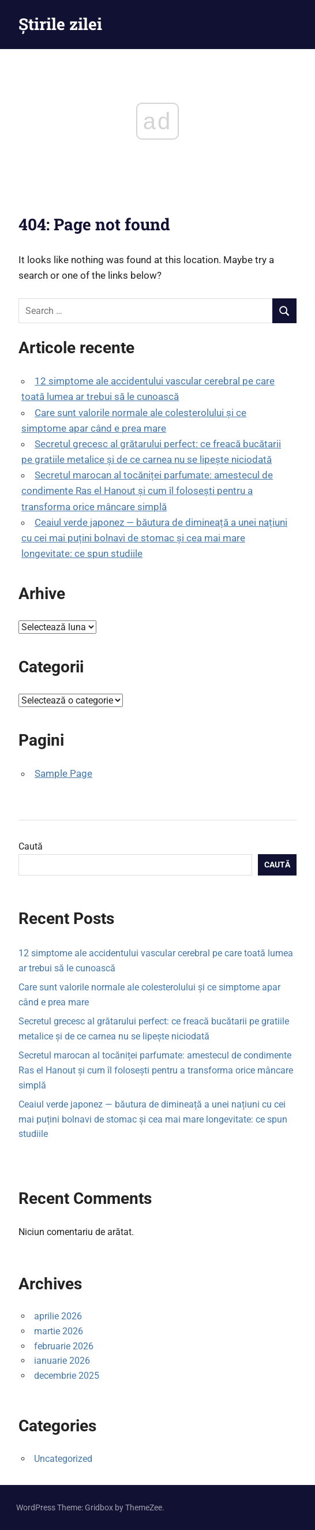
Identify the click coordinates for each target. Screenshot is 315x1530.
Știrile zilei (60, 24)
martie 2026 (58, 1331)
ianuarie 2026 (62, 1360)
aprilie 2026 (58, 1316)
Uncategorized (63, 1458)
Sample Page (63, 773)
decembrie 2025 (66, 1375)
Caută (30, 846)
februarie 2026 (63, 1346)
